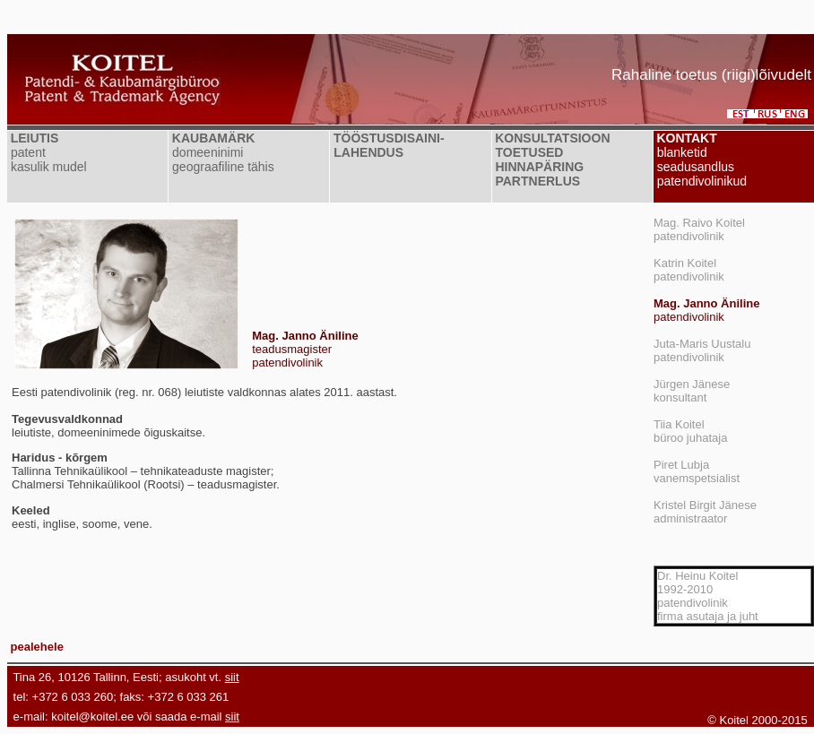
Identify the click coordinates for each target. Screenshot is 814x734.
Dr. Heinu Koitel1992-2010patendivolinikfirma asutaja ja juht (707, 596)
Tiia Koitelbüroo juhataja (690, 431)
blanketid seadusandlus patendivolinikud (700, 166)
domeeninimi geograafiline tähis (221, 159)
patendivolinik (706, 310)
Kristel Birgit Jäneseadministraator (705, 511)
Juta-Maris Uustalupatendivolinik (702, 350)
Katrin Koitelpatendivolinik (689, 269)
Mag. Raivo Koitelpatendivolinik (699, 229)
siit (232, 677)
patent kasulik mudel (47, 159)
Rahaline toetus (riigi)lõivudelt (711, 74)
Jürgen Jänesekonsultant (692, 390)
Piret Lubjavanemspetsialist (697, 471)
